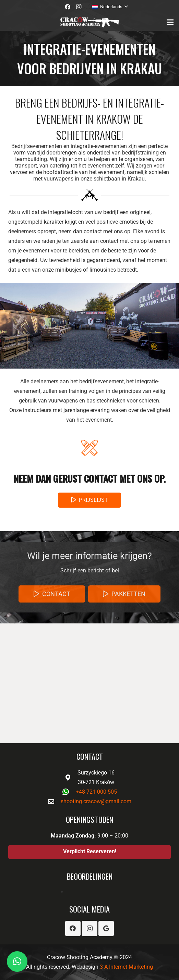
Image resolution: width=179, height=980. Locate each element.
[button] (17, 961)
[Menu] (170, 22)
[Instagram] (78, 6)
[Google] (106, 928)
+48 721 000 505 (96, 792)
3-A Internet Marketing (126, 967)
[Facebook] (67, 6)
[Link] (89, 22)
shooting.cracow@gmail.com (96, 801)
